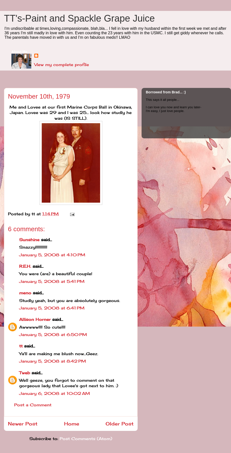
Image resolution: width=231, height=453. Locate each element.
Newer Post (23, 424)
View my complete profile (61, 64)
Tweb (24, 372)
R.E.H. (25, 266)
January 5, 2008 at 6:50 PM (53, 334)
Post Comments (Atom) (86, 438)
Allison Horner (35, 319)
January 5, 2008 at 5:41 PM (51, 281)
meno (25, 292)
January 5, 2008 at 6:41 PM (51, 307)
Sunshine (29, 239)
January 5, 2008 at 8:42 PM (52, 361)
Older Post (120, 424)
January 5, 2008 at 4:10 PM (52, 254)
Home (71, 424)
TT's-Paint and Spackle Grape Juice (79, 18)
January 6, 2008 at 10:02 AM (54, 393)
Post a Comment (32, 404)
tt (21, 345)
